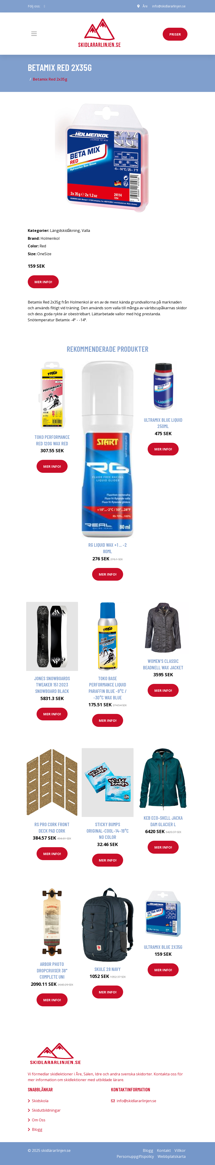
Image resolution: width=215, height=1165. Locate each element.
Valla (86, 230)
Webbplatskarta (172, 1156)
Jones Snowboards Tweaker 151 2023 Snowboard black (52, 684)
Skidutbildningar (46, 1110)
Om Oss (38, 1120)
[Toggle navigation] (34, 33)
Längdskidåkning (65, 230)
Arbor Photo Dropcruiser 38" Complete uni (52, 970)
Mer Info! (43, 281)
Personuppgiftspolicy (135, 1156)
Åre (145, 6)
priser (175, 34)
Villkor (180, 1150)
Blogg (37, 1129)
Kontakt (164, 1150)
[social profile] (44, 6)
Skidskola (40, 1100)
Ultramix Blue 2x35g (163, 947)
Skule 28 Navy (107, 969)
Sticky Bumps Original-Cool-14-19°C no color (108, 830)
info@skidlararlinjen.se (169, 6)
